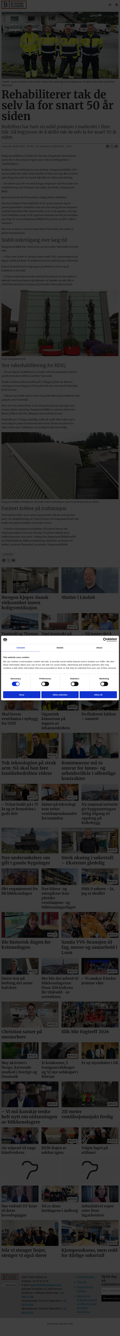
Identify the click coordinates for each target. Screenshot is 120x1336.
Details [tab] (60, 647)
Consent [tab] (21, 647)
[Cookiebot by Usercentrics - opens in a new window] (105, 640)
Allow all (98, 695)
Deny (21, 695)
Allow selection (60, 695)
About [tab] (99, 647)
